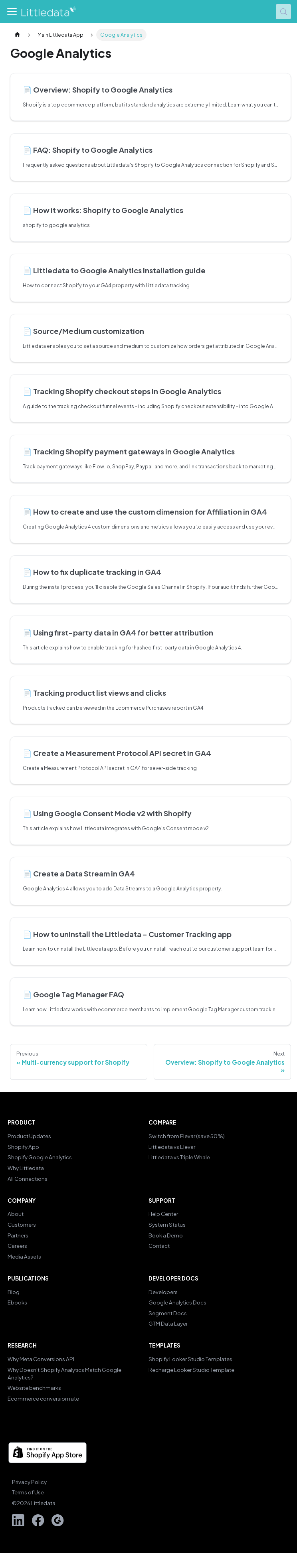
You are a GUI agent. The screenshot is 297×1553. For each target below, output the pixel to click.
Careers (17, 1245)
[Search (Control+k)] (283, 11)
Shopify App (23, 1146)
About (16, 1213)
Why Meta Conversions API (41, 1359)
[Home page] (17, 35)
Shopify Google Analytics (40, 1157)
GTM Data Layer (168, 1323)
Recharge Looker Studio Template (191, 1369)
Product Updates (29, 1136)
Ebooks (17, 1302)
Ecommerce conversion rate (43, 1398)
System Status (167, 1224)
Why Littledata (26, 1167)
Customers (22, 1224)
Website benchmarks (34, 1387)
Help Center (163, 1213)
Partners (18, 1235)
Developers (163, 1292)
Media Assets (24, 1256)
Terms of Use (28, 1492)
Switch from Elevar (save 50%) (186, 1136)
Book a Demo (165, 1235)
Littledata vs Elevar (171, 1146)
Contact (159, 1245)
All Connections (28, 1178)
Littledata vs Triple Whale (179, 1157)
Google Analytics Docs (177, 1302)
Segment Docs (167, 1313)
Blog (14, 1292)
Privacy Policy (29, 1481)
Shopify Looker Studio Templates (190, 1359)
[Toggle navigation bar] (12, 12)
